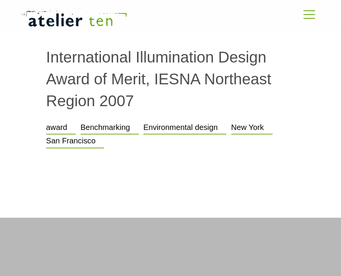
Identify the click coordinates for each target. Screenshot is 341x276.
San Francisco (71, 140)
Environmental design (180, 127)
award (56, 127)
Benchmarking (105, 127)
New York (247, 127)
